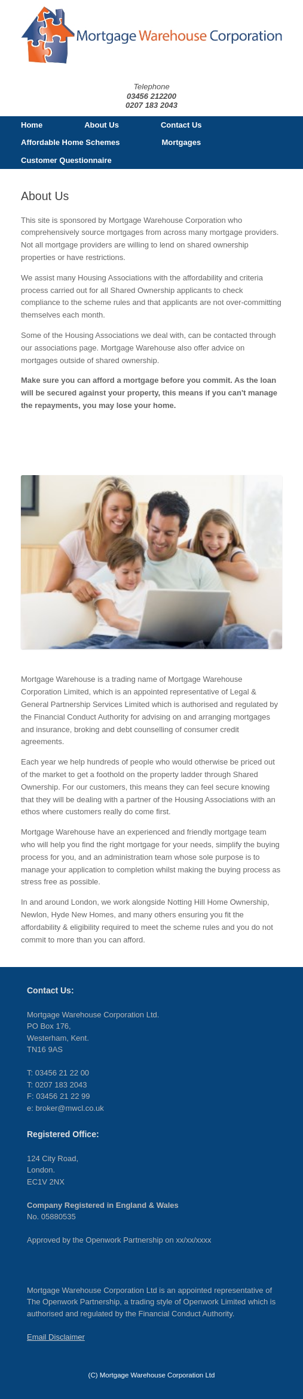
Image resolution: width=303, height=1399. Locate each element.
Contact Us (181, 124)
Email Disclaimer (56, 1336)
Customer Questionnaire (66, 160)
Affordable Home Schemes (70, 142)
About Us (101, 124)
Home (31, 124)
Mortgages (181, 142)
